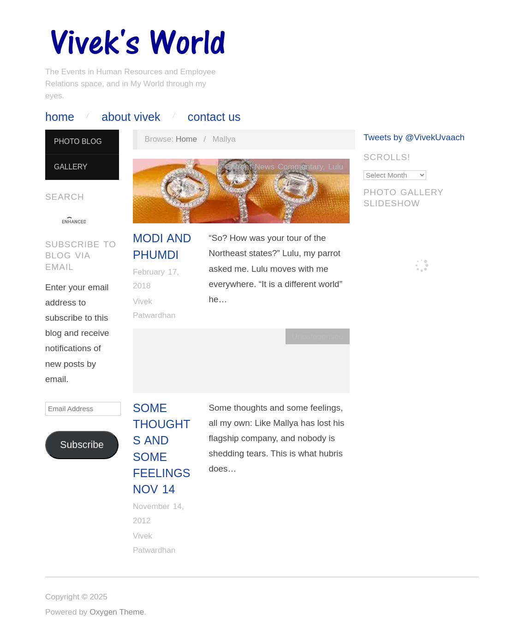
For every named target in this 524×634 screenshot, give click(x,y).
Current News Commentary (273, 166)
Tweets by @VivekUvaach (413, 137)
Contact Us (214, 117)
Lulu (335, 166)
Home (59, 117)
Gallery (70, 167)
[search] (74, 222)
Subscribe (82, 444)
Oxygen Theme (116, 611)
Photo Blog (78, 141)
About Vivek (130, 117)
